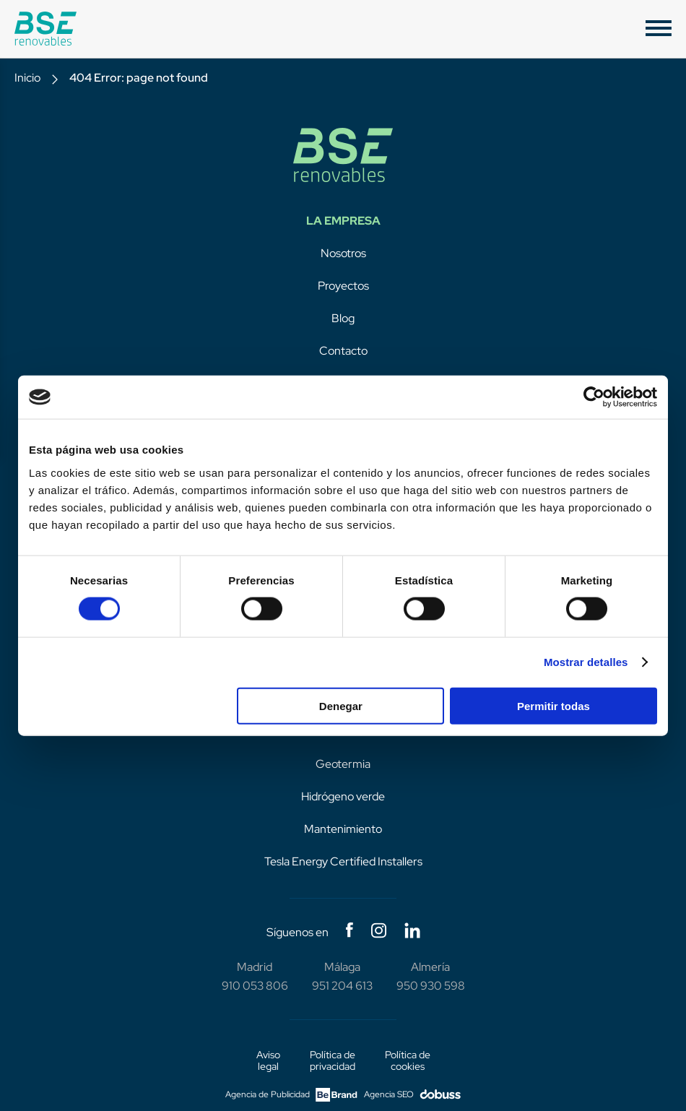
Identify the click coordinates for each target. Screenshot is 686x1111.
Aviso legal (268, 1060)
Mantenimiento (343, 829)
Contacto (343, 350)
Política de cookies (407, 1060)
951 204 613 (342, 985)
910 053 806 (255, 985)
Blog (343, 318)
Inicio (27, 77)
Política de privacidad (332, 1060)
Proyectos (343, 285)
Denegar (340, 705)
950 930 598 (430, 985)
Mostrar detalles (586, 662)
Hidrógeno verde (343, 796)
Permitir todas (553, 705)
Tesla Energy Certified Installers (343, 861)
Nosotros (343, 253)
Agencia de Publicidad (291, 1095)
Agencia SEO (412, 1094)
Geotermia (343, 763)
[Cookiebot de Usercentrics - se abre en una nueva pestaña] (594, 397)
